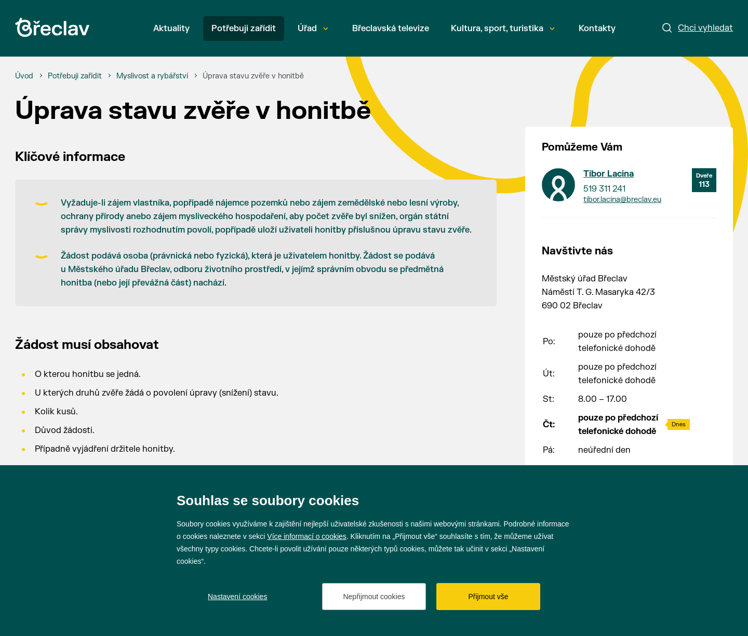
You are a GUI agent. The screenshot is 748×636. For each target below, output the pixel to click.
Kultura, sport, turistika (503, 28)
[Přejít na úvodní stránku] (52, 27)
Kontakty (597, 28)
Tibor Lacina (608, 174)
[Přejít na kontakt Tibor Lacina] (558, 184)
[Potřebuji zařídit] (75, 76)
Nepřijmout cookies (374, 596)
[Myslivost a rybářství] (152, 76)
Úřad (313, 28)
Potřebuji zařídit (243, 28)
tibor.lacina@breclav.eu (622, 199)
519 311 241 (604, 189)
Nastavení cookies (237, 596)
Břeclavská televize (390, 28)
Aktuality (171, 28)
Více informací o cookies (306, 536)
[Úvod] (24, 76)
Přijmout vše (488, 596)
